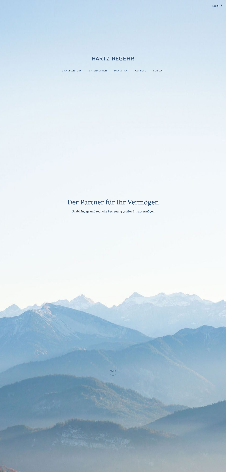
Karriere (140, 71)
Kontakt (158, 71)
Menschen (121, 71)
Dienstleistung (72, 71)
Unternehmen (98, 71)
